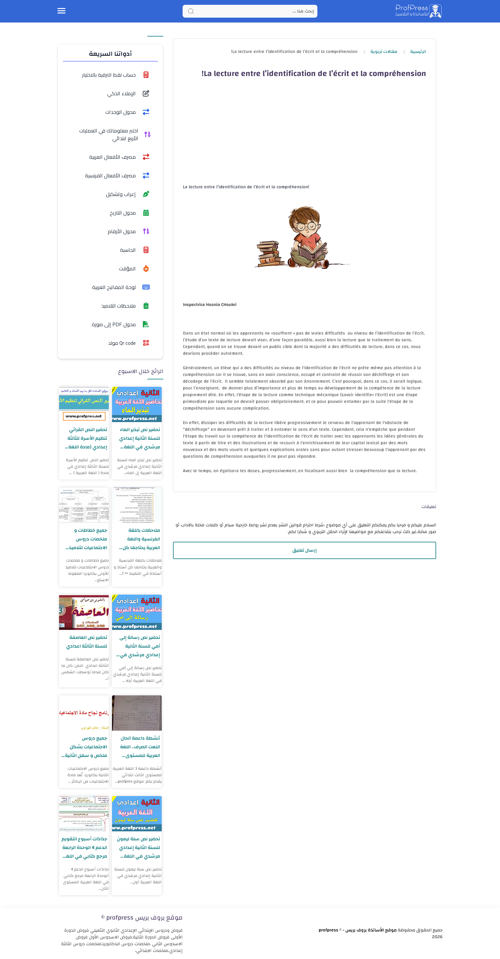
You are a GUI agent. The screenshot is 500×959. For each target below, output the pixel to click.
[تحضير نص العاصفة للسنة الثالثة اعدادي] (84, 612)
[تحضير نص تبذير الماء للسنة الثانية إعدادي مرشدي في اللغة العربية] (137, 404)
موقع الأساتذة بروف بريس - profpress (358, 930)
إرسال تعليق (304, 550)
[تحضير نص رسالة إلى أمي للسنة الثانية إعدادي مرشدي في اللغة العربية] (137, 612)
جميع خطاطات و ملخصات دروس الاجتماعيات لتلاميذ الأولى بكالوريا (88, 539)
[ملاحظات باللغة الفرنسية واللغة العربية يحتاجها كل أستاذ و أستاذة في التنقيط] (137, 505)
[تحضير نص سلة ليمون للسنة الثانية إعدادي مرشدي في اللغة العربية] (137, 813)
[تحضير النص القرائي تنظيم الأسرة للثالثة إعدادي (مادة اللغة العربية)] (84, 404)
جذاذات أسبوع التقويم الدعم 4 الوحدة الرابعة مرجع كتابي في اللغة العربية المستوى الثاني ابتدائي (84, 848)
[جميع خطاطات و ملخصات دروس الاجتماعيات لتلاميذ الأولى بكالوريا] (84, 505)
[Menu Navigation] (61, 11)
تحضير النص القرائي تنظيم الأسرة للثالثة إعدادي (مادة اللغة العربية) (87, 438)
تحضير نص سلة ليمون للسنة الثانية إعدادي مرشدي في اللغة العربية (138, 848)
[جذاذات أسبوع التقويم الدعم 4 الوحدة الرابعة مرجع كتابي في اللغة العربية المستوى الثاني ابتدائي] (84, 813)
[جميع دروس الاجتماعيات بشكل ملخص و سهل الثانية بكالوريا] (84, 713)
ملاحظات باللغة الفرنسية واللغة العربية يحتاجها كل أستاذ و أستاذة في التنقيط (140, 539)
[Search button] (190, 11)
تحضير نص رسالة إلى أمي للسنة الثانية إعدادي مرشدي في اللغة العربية (139, 646)
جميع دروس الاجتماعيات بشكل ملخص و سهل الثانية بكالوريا (86, 747)
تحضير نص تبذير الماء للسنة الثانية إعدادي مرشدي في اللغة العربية (139, 438)
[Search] (250, 11)
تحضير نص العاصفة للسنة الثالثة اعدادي (86, 641)
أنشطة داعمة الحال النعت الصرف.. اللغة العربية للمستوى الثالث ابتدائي (140, 747)
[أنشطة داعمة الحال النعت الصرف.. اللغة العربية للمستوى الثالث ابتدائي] (137, 713)
